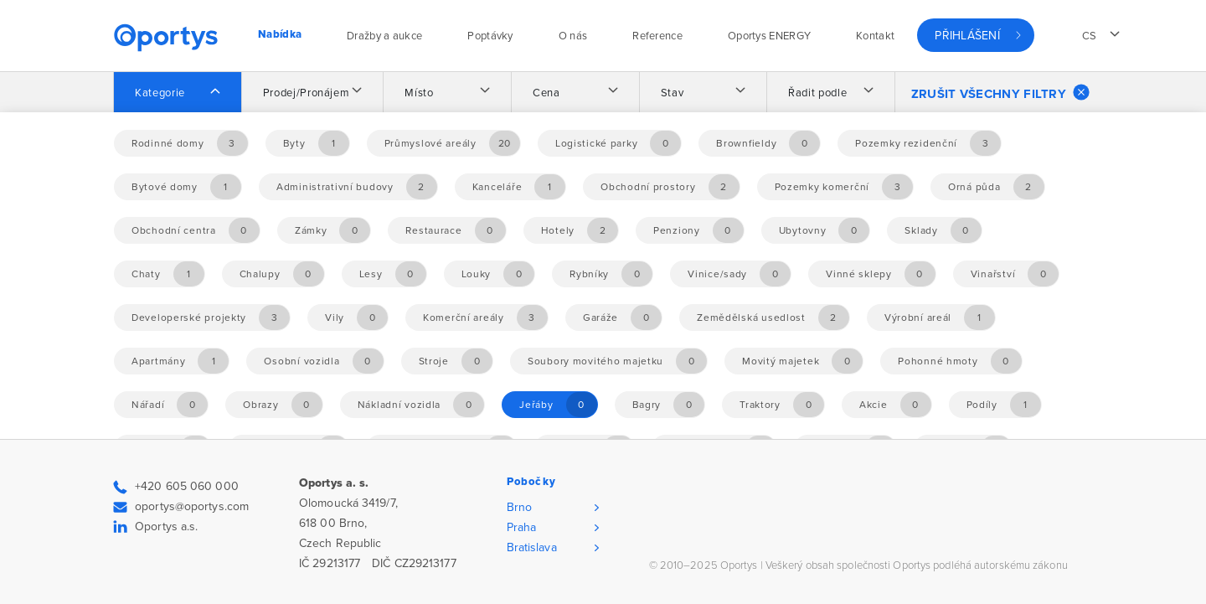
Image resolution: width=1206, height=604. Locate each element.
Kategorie (160, 93)
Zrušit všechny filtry (1000, 92)
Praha (522, 527)
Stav (672, 93)
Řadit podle (817, 93)
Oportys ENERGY (769, 36)
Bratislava (532, 547)
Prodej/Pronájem (306, 93)
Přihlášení (967, 35)
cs (1089, 36)
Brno (519, 507)
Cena (546, 93)
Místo (419, 93)
